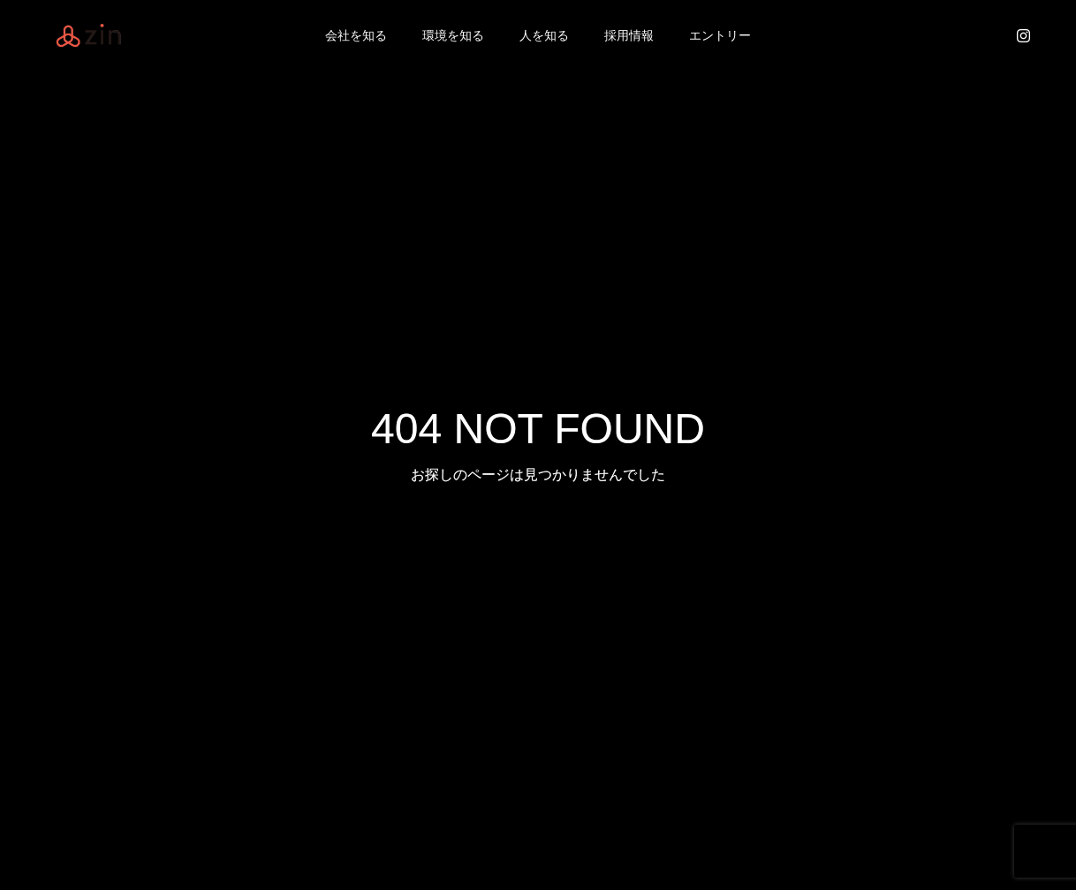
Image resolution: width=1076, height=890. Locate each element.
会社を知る (356, 35)
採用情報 (629, 35)
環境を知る (453, 35)
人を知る (544, 35)
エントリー (720, 35)
